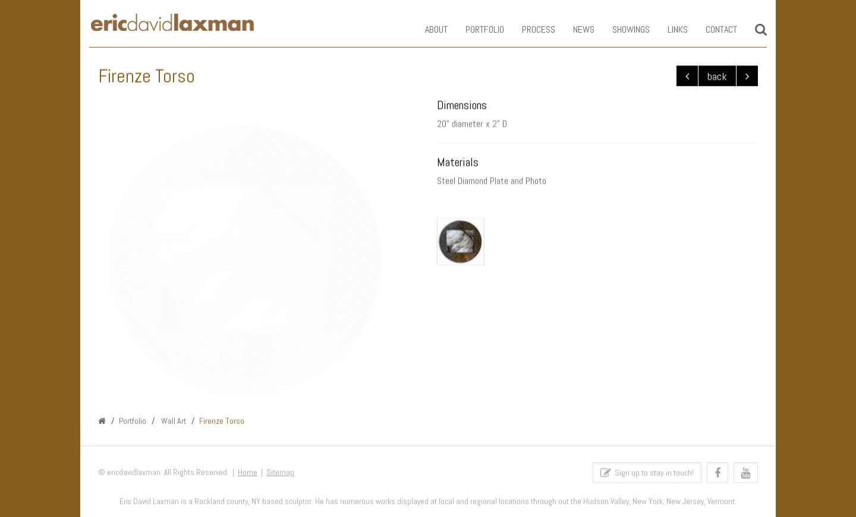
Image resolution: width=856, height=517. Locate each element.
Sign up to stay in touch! (647, 475)
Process (529, 29)
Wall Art (172, 421)
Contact (712, 29)
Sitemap (280, 474)
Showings (622, 29)
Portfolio (476, 29)
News (575, 29)
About (427, 29)
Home (247, 474)
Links (669, 29)
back (717, 76)
